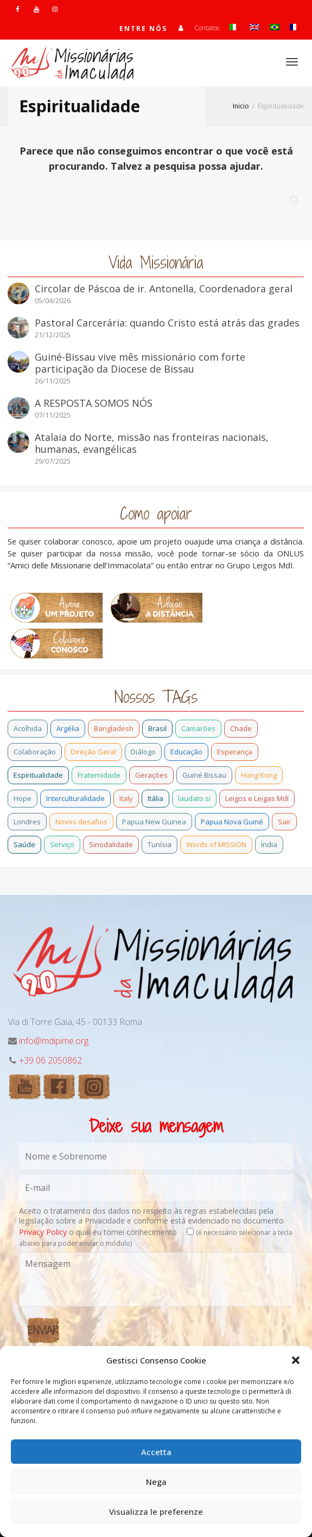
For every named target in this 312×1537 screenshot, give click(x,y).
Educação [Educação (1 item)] (186, 752)
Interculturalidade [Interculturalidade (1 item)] (75, 798)
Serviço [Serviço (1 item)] (62, 844)
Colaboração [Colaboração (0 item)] (35, 752)
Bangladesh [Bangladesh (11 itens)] (113, 728)
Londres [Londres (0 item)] (27, 822)
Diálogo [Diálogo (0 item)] (143, 752)
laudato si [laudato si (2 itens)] (194, 798)
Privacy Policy (43, 1232)
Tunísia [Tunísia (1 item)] (159, 844)
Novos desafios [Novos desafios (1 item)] (81, 822)
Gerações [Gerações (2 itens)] (151, 775)
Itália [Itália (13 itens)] (155, 798)
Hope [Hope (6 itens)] (22, 798)
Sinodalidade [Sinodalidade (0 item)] (111, 844)
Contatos (206, 28)
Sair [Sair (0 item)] (284, 822)
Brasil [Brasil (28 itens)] (157, 728)
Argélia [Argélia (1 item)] (67, 728)
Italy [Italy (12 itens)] (126, 798)
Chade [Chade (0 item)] (241, 728)
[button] (295, 1360)
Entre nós (143, 28)
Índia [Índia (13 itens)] (269, 844)
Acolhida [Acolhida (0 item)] (28, 728)
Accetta (156, 1451)
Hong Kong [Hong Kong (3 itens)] (259, 775)
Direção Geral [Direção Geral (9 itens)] (93, 752)
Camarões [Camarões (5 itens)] (198, 728)
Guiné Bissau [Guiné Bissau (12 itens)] (204, 775)
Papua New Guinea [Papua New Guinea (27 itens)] (154, 822)
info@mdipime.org (53, 1041)
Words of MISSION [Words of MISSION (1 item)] (216, 844)
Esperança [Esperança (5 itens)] (234, 752)
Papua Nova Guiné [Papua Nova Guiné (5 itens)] (232, 822)
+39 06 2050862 (50, 1060)
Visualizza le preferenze (156, 1511)
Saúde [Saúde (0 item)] (24, 844)
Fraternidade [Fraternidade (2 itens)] (99, 775)
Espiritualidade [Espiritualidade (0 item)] (38, 775)
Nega (156, 1481)
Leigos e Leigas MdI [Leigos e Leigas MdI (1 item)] (257, 798)
